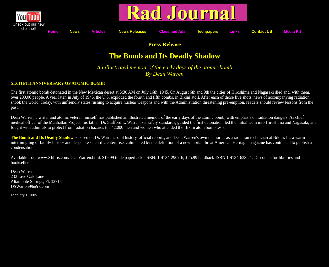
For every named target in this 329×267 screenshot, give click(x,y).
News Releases (132, 31)
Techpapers (207, 31)
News (75, 31)
